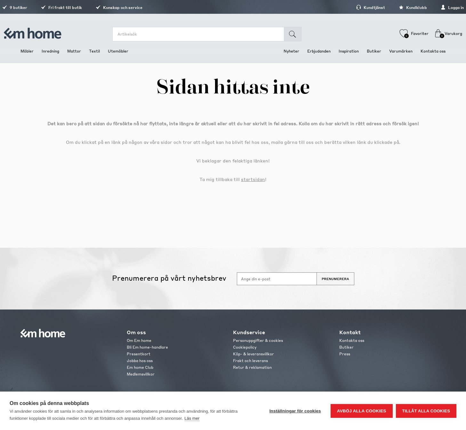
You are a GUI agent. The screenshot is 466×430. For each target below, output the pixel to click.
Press (344, 353)
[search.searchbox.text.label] (203, 34)
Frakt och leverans (250, 360)
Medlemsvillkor (141, 374)
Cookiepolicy (244, 347)
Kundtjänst (352, 7)
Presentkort (138, 353)
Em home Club (140, 367)
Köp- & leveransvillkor (253, 353)
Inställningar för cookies (295, 411)
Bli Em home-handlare (147, 347)
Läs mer (191, 418)
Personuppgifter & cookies (258, 340)
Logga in (434, 7)
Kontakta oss (351, 340)
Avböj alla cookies (361, 411)
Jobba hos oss (140, 360)
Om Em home (139, 340)
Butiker (346, 347)
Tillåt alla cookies (426, 411)
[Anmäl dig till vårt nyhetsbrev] (277, 278)
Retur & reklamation (252, 367)
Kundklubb (395, 7)
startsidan (253, 179)
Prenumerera (335, 279)
